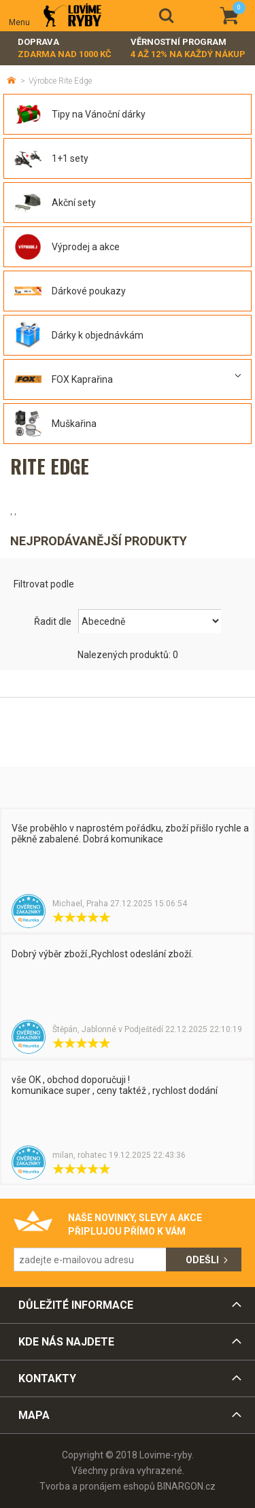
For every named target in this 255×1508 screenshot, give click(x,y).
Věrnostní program (188, 49)
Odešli (202, 1259)
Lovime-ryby (72, 16)
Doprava (65, 49)
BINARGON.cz (186, 1486)
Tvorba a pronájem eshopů (97, 1486)
